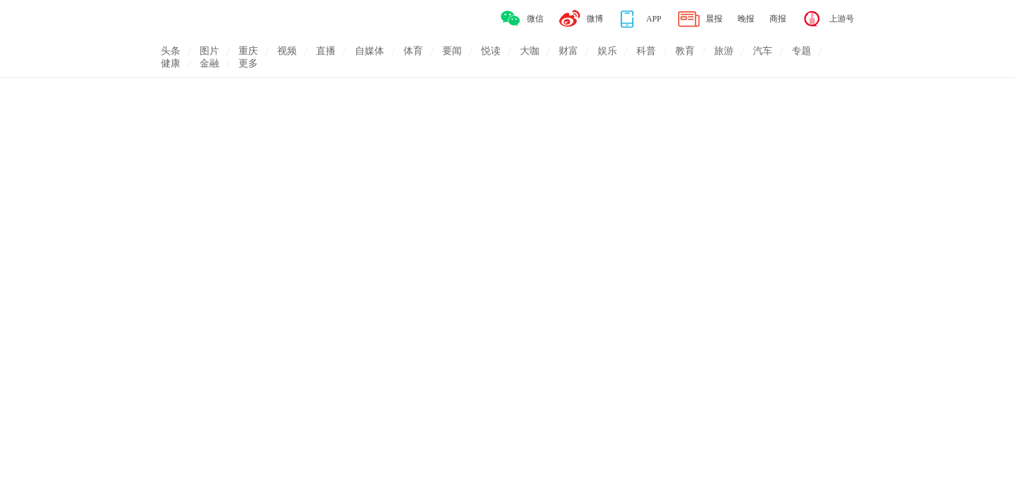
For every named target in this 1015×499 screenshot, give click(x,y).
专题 (801, 51)
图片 (209, 51)
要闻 (452, 51)
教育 (685, 51)
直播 (326, 51)
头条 (170, 51)
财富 (568, 51)
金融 (209, 63)
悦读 (491, 51)
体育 (413, 51)
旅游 (724, 51)
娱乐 (607, 51)
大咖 (529, 51)
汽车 (762, 51)
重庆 (248, 51)
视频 (287, 51)
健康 (170, 63)
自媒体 (369, 51)
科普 (646, 51)
